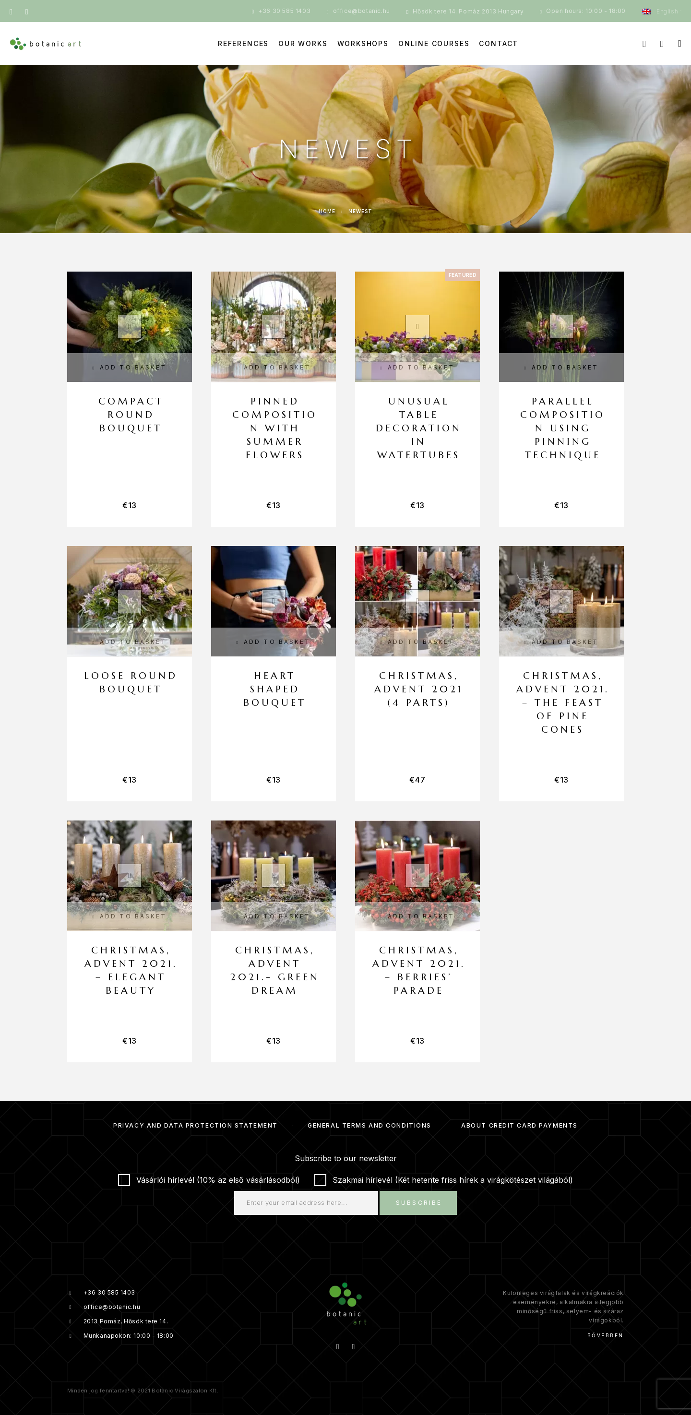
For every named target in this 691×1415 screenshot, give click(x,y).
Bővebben (605, 1335)
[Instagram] (26, 11)
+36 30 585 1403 (284, 10)
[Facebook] (11, 11)
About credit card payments (519, 1125)
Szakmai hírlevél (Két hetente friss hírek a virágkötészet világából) (443, 1180)
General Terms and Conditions (369, 1125)
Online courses (433, 44)
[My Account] (662, 44)
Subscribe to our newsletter (346, 1158)
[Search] (644, 44)
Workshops (363, 44)
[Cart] (680, 43)
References (243, 44)
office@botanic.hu (361, 10)
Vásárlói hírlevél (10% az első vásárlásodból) (209, 1180)
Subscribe (419, 1202)
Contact (498, 44)
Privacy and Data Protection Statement (195, 1125)
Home (327, 211)
